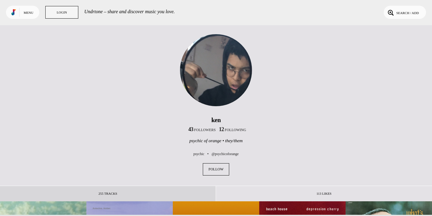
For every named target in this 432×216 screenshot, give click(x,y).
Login (62, 12)
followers (202, 130)
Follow (216, 169)
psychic (198, 154)
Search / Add (403, 12)
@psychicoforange (225, 154)
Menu (28, 12)
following (232, 130)
